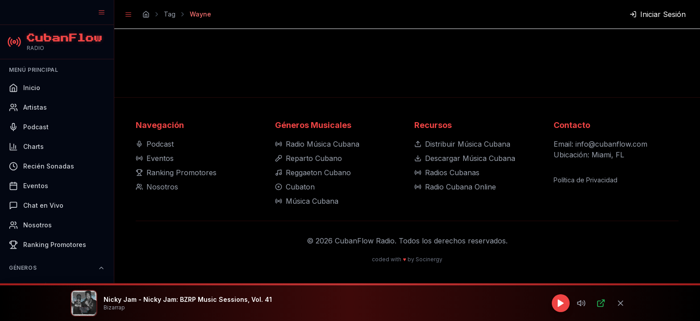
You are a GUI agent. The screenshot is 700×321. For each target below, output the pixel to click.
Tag (169, 14)
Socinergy (429, 259)
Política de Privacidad (585, 180)
